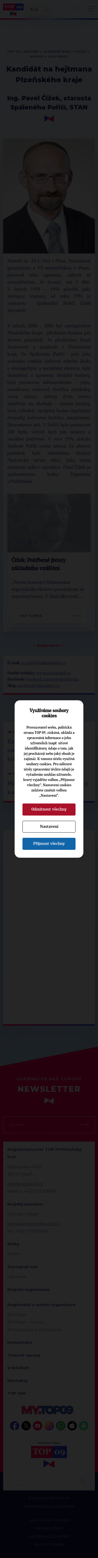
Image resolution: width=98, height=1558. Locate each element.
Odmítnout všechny (49, 809)
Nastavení (49, 826)
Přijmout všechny (49, 843)
